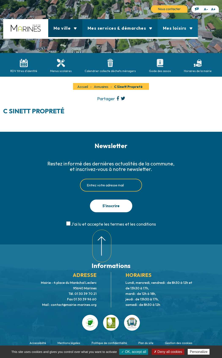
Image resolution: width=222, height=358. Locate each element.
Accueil (82, 87)
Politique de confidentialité (109, 343)
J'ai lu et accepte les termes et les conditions (113, 224)
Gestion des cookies (178, 343)
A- (206, 9)
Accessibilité (38, 343)
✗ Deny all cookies (168, 352)
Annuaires (101, 87)
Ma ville (65, 28)
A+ (213, 9)
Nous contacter (169, 9)
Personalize (199, 352)
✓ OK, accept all (133, 352)
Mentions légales (69, 343)
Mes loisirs (178, 28)
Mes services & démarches (120, 28)
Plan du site (145, 343)
